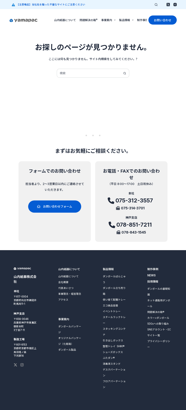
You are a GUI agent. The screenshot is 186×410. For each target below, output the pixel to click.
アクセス (63, 299)
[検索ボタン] (124, 73)
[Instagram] (175, 4)
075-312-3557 (134, 200)
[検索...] (88, 73)
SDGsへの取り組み (158, 323)
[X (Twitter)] (168, 4)
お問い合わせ (162, 20)
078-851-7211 (134, 224)
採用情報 (152, 281)
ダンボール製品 (67, 349)
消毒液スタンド (112, 363)
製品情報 (127, 20)
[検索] (156, 4)
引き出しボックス (113, 340)
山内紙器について (65, 20)
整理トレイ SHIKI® (114, 346)
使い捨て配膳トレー (114, 299)
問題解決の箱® (89, 20)
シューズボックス (113, 352)
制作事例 (142, 20)
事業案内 (109, 20)
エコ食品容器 (110, 305)
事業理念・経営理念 (69, 293)
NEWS (151, 275)
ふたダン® (109, 357)
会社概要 (63, 282)
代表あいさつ (66, 288)
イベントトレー (112, 311)
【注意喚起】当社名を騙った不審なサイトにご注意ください (51, 4)
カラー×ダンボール (158, 317)
